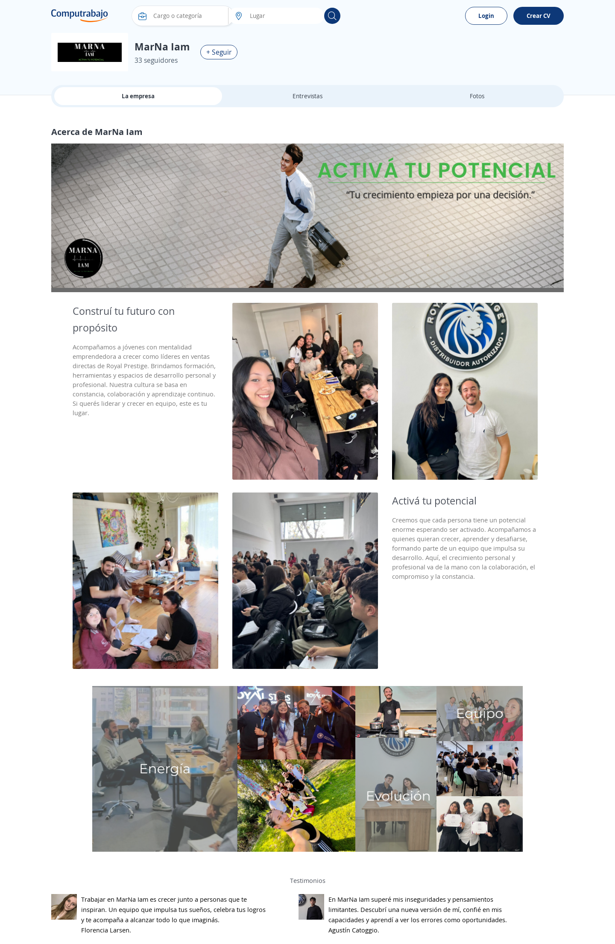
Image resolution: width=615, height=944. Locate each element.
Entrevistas (307, 96)
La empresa (138, 96)
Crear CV (539, 16)
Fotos (477, 96)
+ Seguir (218, 52)
